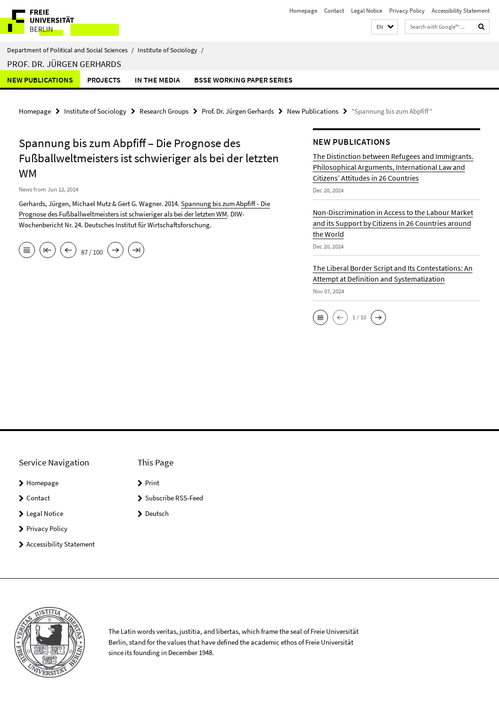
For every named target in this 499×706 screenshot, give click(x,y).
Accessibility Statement (461, 11)
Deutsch (157, 513)
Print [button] (152, 482)
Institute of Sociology (171, 50)
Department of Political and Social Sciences (70, 50)
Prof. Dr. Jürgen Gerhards (64, 63)
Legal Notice (366, 11)
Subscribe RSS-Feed (174, 497)
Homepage (303, 11)
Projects (104, 79)
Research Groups (163, 111)
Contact (334, 11)
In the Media (157, 79)
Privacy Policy (407, 11)
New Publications (40, 79)
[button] (384, 27)
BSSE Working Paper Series (243, 79)
